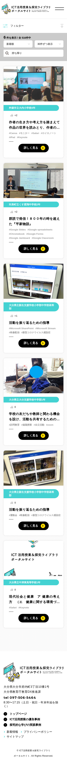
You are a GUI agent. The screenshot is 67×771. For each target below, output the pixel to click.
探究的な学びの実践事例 (25, 724)
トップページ (18, 713)
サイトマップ (15, 736)
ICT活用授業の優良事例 (25, 719)
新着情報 (12, 731)
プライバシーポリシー (38, 731)
